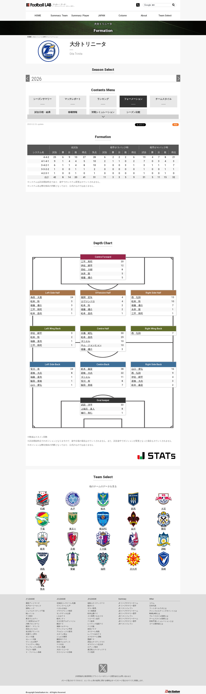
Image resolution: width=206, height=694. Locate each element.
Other (151, 599)
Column (123, 15)
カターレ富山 (62, 634)
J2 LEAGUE (61, 599)
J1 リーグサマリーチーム (128, 603)
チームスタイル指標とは (158, 619)
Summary (122, 599)
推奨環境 (88, 676)
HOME (38, 15)
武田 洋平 (86, 404)
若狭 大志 (36, 373)
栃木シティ (61, 619)
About (144, 15)
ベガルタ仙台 (62, 608)
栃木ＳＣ (91, 606)
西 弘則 (136, 297)
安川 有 (35, 369)
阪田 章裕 (36, 381)
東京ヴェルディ (32, 619)
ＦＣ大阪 (91, 626)
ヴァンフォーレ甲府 (64, 629)
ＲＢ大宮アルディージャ (66, 621)
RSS (175, 125)
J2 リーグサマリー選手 (127, 613)
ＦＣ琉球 (91, 652)
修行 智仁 (86, 412)
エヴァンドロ (88, 301)
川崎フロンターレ (32, 624)
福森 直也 (36, 341)
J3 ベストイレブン (125, 624)
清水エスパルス (32, 629)
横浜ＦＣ (60, 624)
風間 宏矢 (86, 297)
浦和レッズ (30, 608)
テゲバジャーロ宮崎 (64, 652)
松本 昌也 (36, 313)
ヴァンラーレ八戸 (63, 606)
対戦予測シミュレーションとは (161, 621)
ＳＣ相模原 (92, 611)
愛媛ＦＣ (91, 639)
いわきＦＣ (61, 616)
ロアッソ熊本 (93, 647)
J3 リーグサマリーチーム (128, 619)
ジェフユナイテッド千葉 (35, 611)
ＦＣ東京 (29, 616)
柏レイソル (30, 613)
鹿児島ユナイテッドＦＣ (97, 650)
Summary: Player (80, 15)
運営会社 (114, 676)
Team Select (165, 15)
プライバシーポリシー (101, 676)
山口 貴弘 (36, 385)
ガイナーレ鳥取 (94, 632)
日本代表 (152, 606)
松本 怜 (35, 301)
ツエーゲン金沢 (94, 619)
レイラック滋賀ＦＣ (95, 624)
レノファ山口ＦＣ (94, 634)
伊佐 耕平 (86, 265)
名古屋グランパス (32, 632)
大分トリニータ (63, 650)
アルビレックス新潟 (64, 632)
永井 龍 (85, 273)
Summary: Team (59, 15)
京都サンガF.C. (31, 634)
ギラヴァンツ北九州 (95, 644)
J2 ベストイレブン (125, 616)
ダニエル (85, 341)
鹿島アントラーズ (32, 603)
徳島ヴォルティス (63, 642)
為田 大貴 (36, 297)
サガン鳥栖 (61, 647)
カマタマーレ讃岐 (94, 637)
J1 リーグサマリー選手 (127, 606)
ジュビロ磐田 (62, 637)
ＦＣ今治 (60, 644)
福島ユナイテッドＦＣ (96, 603)
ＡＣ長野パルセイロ (95, 616)
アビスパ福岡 (31, 650)
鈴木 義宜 (86, 369)
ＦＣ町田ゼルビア (32, 621)
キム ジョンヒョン (91, 345)
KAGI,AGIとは (154, 613)
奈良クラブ (92, 629)
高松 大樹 (86, 269)
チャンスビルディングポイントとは (163, 611)
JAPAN (101, 15)
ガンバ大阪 (30, 637)
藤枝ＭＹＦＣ (62, 639)
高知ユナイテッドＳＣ (96, 642)
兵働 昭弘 (86, 333)
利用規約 (79, 676)
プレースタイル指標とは (158, 616)
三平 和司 (86, 261)
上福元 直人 (88, 408)
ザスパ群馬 (92, 608)
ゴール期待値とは (156, 624)
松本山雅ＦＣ (93, 613)
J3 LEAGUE (92, 599)
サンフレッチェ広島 (33, 647)
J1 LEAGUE (30, 599)
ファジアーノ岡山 (32, 644)
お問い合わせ (124, 676)
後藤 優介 (86, 277)
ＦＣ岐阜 (91, 621)
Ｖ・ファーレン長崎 (33, 652)
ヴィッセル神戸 (32, 642)
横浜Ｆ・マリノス (32, 626)
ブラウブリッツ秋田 (64, 611)
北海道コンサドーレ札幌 (66, 603)
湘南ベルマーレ (63, 626)
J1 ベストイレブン (125, 608)
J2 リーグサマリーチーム (128, 611)
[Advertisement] (103, 212)
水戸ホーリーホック (33, 606)
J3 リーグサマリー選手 (127, 621)
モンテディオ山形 (63, 613)
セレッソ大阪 (31, 639)
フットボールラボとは (158, 608)
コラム (151, 603)
